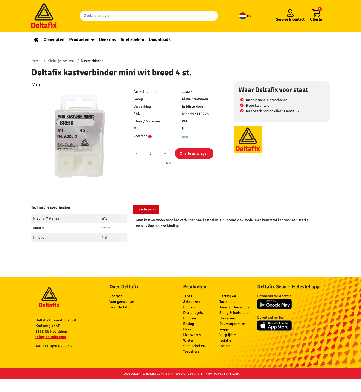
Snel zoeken (132, 39)
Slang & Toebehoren (235, 312)
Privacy (207, 373)
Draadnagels (193, 312)
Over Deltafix (119, 307)
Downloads (160, 39)
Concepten (54, 39)
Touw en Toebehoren (235, 307)
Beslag (188, 323)
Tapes (187, 296)
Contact (115, 296)
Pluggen (189, 318)
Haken (188, 329)
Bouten (189, 307)
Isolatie (225, 340)
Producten (79, 39)
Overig (224, 346)
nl (245, 15)
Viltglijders (227, 335)
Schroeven (191, 301)
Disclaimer (194, 373)
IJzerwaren (192, 335)
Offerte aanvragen (194, 153)
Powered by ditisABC (227, 373)
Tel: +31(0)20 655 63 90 (55, 346)
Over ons (107, 39)
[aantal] (150, 153)
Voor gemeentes (121, 301)
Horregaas (227, 318)
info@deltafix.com (50, 337)
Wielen (188, 340)
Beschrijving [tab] (146, 209)
